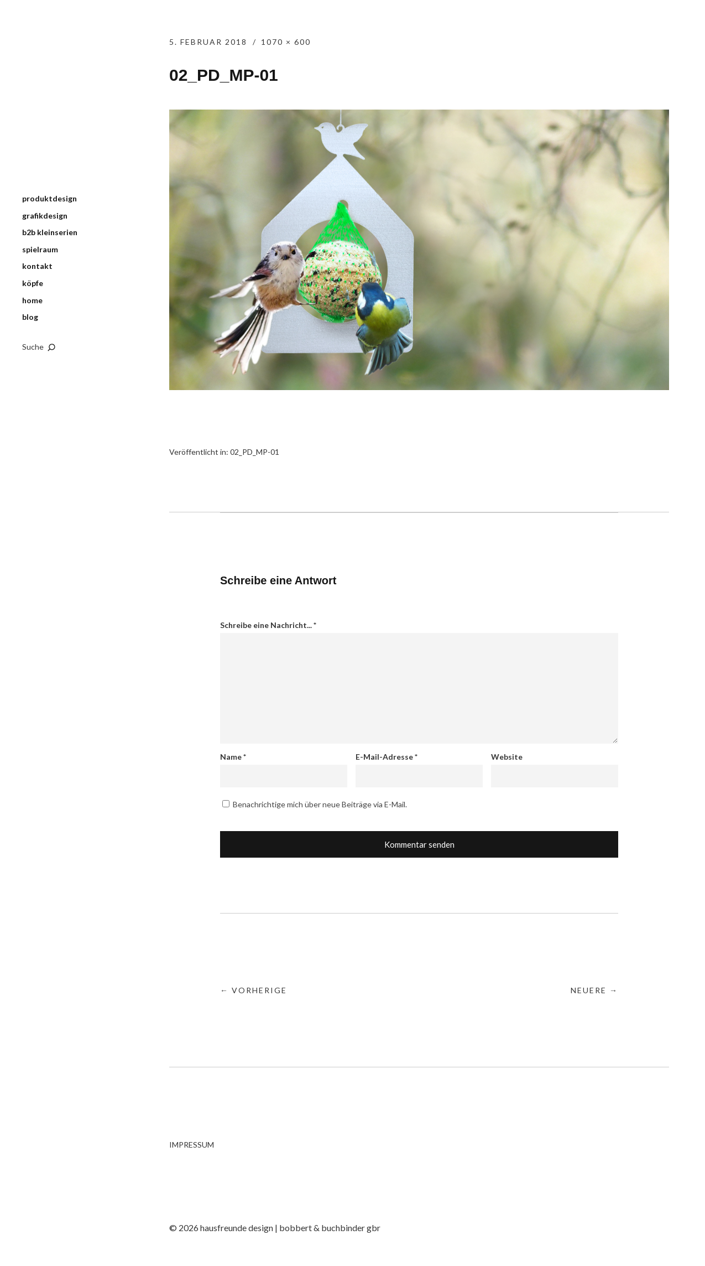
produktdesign (49, 198)
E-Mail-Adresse (386, 756)
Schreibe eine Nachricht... (268, 625)
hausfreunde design (72, 104)
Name (233, 756)
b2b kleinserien (49, 232)
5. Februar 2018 (208, 41)
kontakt (37, 266)
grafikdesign (44, 215)
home (32, 300)
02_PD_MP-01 (254, 451)
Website (507, 756)
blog (30, 316)
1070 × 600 (286, 41)
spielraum (40, 249)
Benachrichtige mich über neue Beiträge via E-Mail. (320, 804)
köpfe (32, 283)
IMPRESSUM (191, 1144)
